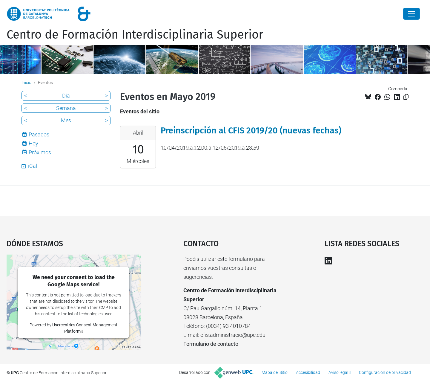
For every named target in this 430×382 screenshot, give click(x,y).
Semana (66, 108)
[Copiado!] (405, 97)
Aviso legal (338, 372)
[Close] (411, 14)
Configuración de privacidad (385, 372)
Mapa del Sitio (275, 372)
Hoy (33, 143)
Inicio (26, 82)
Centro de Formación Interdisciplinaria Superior (135, 35)
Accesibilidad (308, 372)
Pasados (39, 134)
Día (66, 95)
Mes (66, 120)
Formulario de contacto (210, 344)
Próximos (40, 152)
